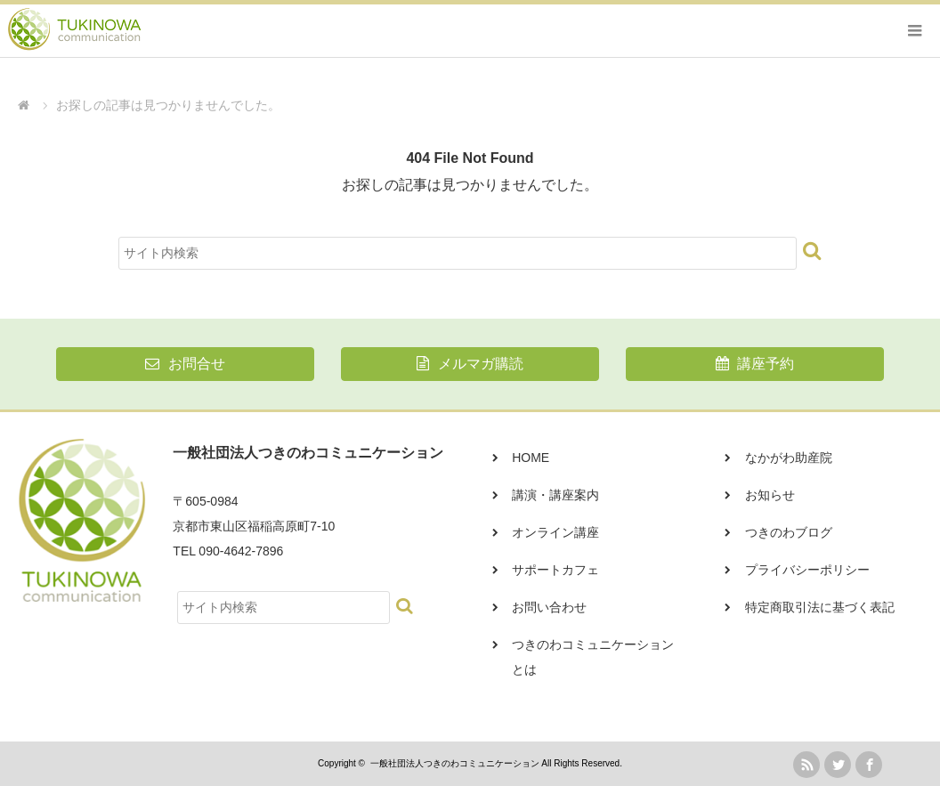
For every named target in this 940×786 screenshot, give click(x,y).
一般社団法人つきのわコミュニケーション (454, 763)
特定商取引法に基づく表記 (820, 607)
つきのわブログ (788, 532)
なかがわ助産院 (788, 457)
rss (806, 764)
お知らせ (770, 495)
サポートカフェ (555, 570)
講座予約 (755, 363)
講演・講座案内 (555, 495)
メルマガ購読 (470, 363)
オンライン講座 (555, 532)
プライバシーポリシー (807, 570)
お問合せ (184, 363)
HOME (530, 457)
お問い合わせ (549, 607)
